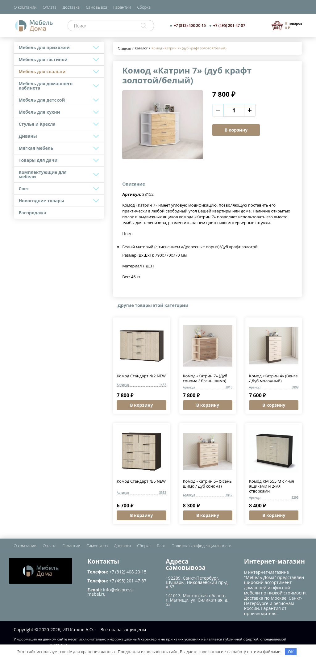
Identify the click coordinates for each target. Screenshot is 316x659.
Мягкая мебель (36, 148)
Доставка (71, 7)
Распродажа (33, 213)
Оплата (49, 7)
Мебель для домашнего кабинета (46, 86)
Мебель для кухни (39, 112)
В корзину (236, 130)
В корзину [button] (141, 405)
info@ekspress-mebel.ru (110, 592)
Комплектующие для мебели (43, 174)
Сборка (144, 7)
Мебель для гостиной (43, 59)
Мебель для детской (42, 100)
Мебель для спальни (42, 71)
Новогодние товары (41, 201)
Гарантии (122, 7)
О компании (25, 7)
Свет (24, 188)
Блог (161, 545)
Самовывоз (96, 7)
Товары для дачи (38, 160)
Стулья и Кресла (37, 124)
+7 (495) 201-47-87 (229, 25)
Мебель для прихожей (44, 47)
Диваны (28, 136)
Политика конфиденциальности (201, 545)
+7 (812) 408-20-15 (190, 25)
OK (290, 651)
